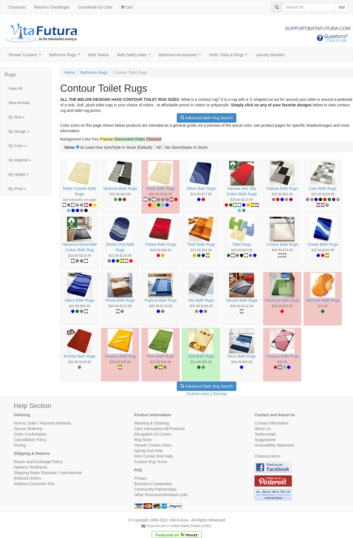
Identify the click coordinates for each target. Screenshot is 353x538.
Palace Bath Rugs (160, 244)
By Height (20, 176)
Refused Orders (27, 478)
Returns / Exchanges (52, 7)
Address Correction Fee (34, 484)
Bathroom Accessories (181, 56)
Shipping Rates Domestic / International (48, 473)
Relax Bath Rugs (160, 188)
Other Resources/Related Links (161, 495)
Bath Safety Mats (135, 56)
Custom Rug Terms (150, 461)
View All (15, 88)
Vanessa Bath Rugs (120, 188)
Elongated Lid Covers (152, 434)
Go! (342, 7)
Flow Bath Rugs (160, 356)
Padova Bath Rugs (161, 300)
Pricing (20, 445)
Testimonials (265, 434)
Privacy (140, 478)
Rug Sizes (143, 439)
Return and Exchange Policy (38, 461)
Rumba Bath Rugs (79, 356)
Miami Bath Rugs (79, 300)
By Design (20, 133)
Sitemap (220, 393)
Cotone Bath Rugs (282, 244)
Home (69, 72)
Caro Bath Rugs (323, 188)
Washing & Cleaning (151, 423)
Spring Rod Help (148, 450)
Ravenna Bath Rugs (282, 300)
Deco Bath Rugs (242, 356)
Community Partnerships (155, 489)
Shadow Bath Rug (120, 356)
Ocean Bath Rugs (322, 244)
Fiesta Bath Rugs (120, 300)
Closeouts (17, 7)
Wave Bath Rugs (201, 188)
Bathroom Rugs (65, 56)
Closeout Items (267, 456)
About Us (263, 428)
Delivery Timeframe (30, 467)
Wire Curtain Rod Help (153, 456)
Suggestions (265, 439)
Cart (127, 7)
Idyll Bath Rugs (201, 356)
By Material (21, 161)
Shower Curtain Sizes (153, 445)
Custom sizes (198, 393)
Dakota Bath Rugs (282, 188)
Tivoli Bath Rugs (201, 244)
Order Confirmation (30, 434)
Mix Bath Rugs (201, 300)
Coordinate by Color (95, 7)
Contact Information (271, 423)
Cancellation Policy (30, 439)
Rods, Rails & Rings (229, 56)
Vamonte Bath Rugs (323, 300)
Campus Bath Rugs (282, 356)
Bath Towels (98, 55)
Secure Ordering (28, 428)
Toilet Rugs (241, 244)
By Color (19, 147)
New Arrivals (19, 103)
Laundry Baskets (270, 55)
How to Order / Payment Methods (42, 423)
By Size (18, 118)
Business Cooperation (153, 484)
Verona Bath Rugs (242, 300)
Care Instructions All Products (159, 428)
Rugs (10, 74)
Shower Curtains (26, 56)
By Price (19, 190)
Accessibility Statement (274, 445)
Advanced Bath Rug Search (206, 118)
